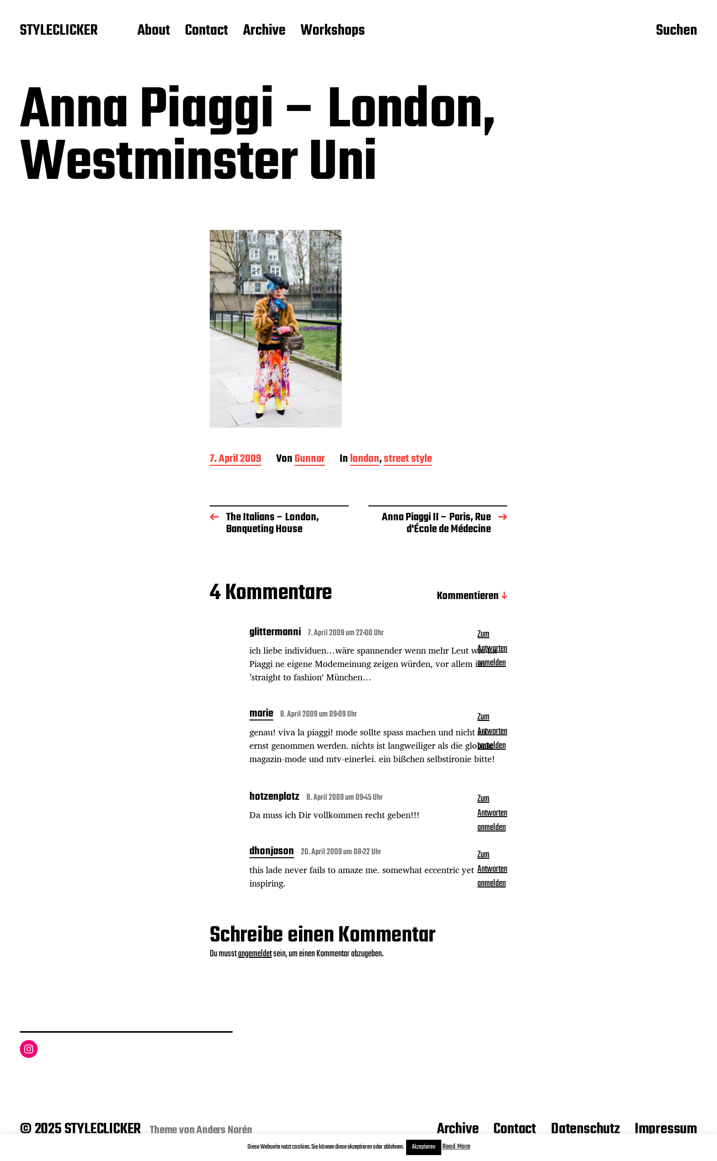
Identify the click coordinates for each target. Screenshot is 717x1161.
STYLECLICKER (59, 31)
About (153, 31)
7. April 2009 (235, 459)
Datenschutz (585, 1129)
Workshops (332, 31)
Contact (206, 31)
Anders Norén (224, 1130)
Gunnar (310, 459)
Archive (264, 31)
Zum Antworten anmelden (492, 648)
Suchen (676, 31)
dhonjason (271, 852)
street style (408, 459)
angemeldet (255, 954)
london (364, 459)
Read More (456, 1147)
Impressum (666, 1129)
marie (261, 714)
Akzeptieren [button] (423, 1147)
